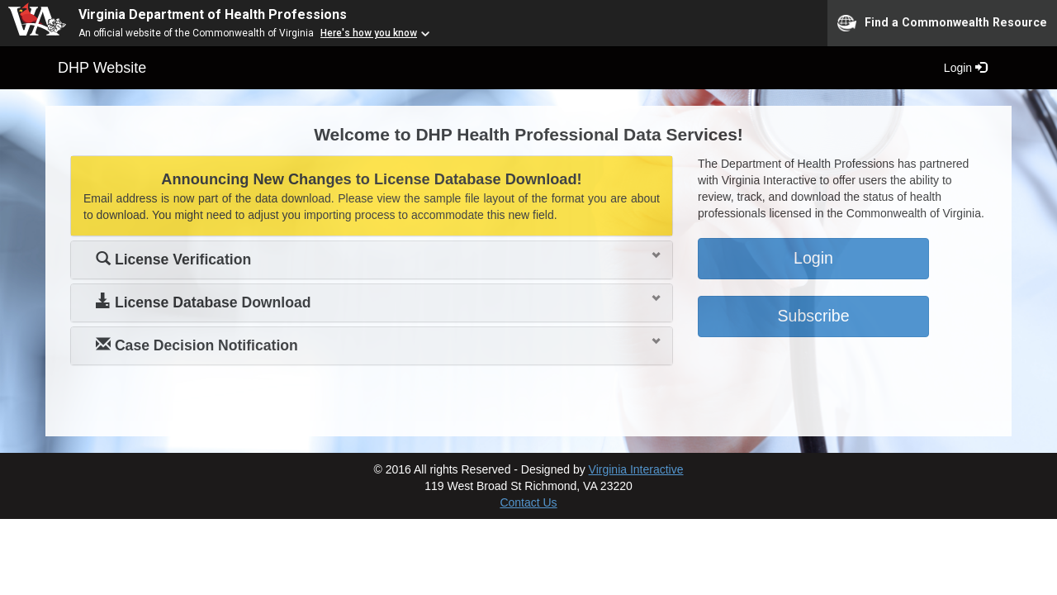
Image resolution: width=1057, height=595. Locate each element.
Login (965, 67)
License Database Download (203, 302)
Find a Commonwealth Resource (942, 23)
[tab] (371, 259)
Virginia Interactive (636, 469)
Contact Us (528, 502)
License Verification (173, 259)
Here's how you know (368, 33)
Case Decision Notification (197, 345)
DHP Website (102, 68)
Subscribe (813, 316)
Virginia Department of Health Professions (212, 14)
